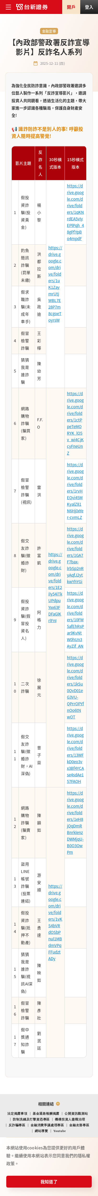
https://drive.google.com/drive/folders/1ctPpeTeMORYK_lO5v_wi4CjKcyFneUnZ (75, 423)
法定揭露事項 (17, 1113)
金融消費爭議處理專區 (47, 1125)
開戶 (71, 7)
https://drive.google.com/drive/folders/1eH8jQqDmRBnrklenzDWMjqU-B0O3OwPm (75, 822)
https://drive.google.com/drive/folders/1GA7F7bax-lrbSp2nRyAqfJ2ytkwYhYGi (75, 555)
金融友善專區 (79, 1125)
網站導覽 (41, 1131)
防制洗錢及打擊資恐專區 (31, 1119)
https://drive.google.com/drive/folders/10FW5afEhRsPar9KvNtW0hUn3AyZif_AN (75, 619)
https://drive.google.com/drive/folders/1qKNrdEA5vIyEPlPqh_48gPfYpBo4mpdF (75, 212)
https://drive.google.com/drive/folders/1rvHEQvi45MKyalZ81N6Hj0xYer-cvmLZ (75, 491)
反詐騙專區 (17, 1125)
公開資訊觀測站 (76, 1113)
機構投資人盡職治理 (70, 1119)
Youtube (59, 1131)
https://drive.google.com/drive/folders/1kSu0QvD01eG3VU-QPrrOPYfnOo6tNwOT (75, 687)
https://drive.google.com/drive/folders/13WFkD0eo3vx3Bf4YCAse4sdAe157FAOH (75, 755)
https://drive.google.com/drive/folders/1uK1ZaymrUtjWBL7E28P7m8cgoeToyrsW (55, 284)
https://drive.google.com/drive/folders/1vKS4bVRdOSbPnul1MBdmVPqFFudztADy (55, 922)
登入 (89, 7)
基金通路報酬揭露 (46, 1113)
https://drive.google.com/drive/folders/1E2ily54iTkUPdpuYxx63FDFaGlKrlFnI (55, 587)
